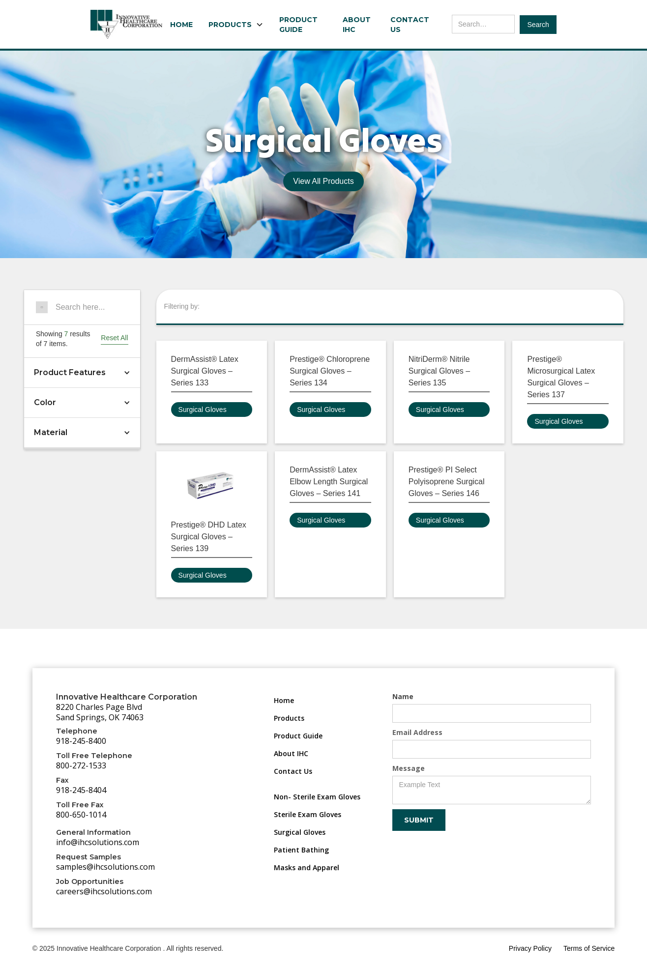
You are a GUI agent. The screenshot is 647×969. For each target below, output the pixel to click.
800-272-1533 (81, 765)
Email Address (417, 732)
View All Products (323, 181)
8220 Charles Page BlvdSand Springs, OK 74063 (100, 712)
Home (181, 24)
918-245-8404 (81, 790)
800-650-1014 (81, 814)
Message (408, 768)
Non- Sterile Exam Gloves (317, 796)
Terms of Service (589, 948)
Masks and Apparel (306, 867)
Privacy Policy (530, 948)
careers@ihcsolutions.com (104, 891)
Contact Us (409, 24)
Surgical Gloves (202, 409)
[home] (126, 24)
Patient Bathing (301, 849)
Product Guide (298, 24)
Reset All (114, 338)
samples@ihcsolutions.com (105, 866)
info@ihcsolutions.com (97, 842)
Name (402, 696)
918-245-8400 (81, 740)
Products (289, 718)
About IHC (357, 24)
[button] (236, 24)
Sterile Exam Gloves (307, 814)
